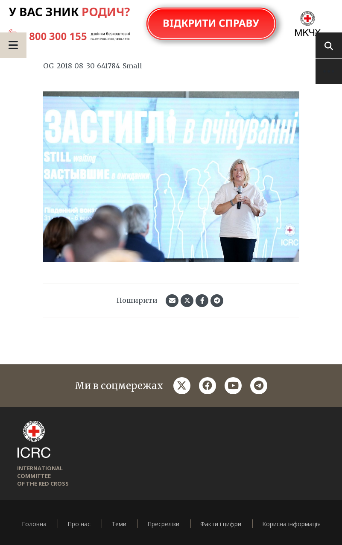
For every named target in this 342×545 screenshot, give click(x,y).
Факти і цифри (220, 524)
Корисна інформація (291, 524)
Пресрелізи (163, 524)
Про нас (79, 524)
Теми (118, 524)
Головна (34, 524)
